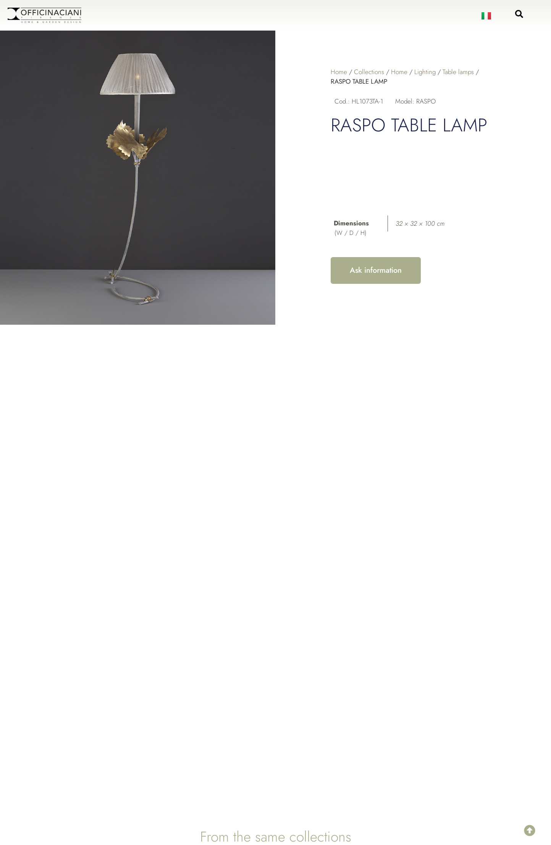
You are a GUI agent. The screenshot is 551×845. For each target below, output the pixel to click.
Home (339, 71)
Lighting (425, 71)
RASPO (426, 101)
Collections (369, 71)
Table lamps (458, 71)
